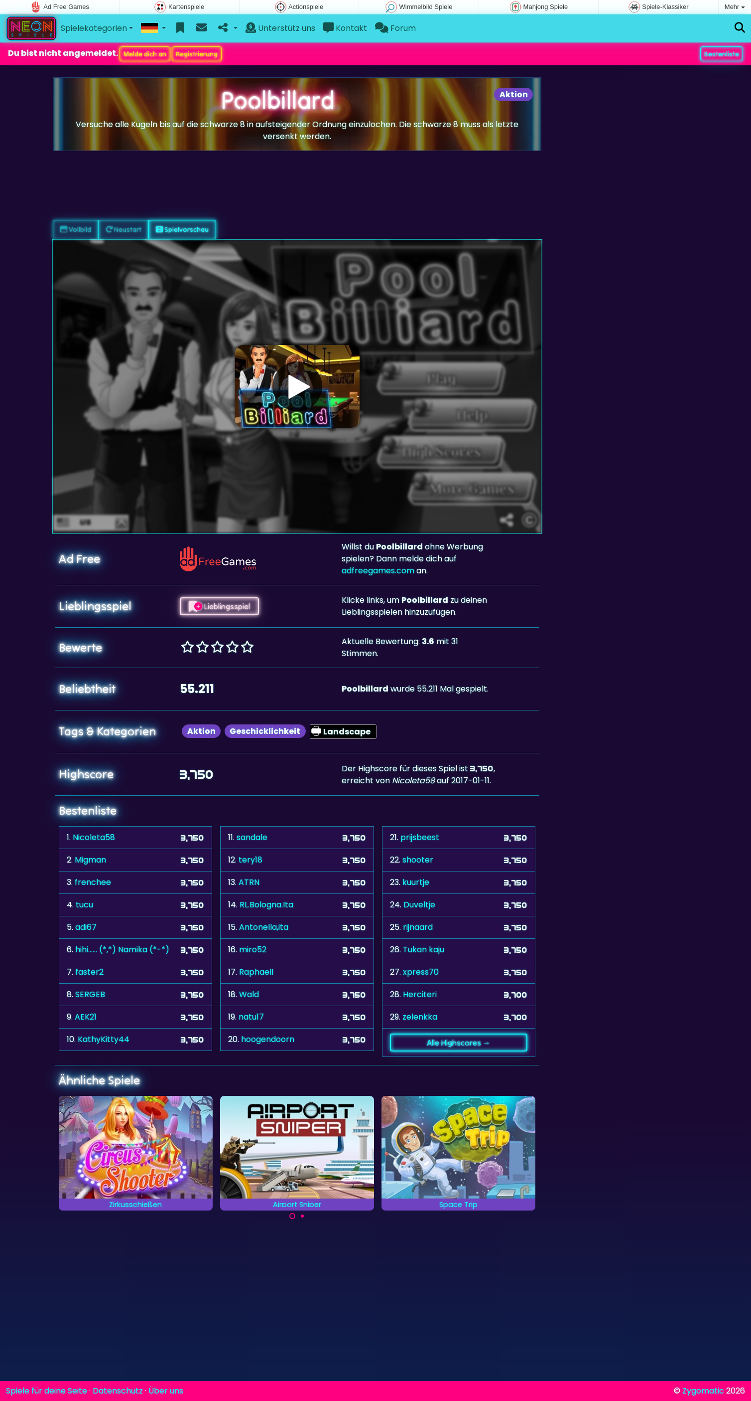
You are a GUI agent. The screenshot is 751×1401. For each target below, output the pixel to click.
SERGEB (90, 994)
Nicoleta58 (94, 837)
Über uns (165, 1391)
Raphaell (256, 972)
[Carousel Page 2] (302, 1216)
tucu (84, 904)
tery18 (250, 860)
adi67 (86, 927)
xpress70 (421, 972)
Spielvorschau (182, 229)
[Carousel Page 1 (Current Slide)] (292, 1216)
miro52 (252, 949)
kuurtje (415, 882)
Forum (395, 28)
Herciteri (420, 994)
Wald (249, 994)
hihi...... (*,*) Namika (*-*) (122, 949)
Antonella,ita (263, 927)
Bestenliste (721, 53)
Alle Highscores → (459, 1043)
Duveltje (419, 904)
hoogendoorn (267, 1039)
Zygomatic (703, 1391)
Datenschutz (118, 1391)
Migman (90, 860)
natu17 (251, 1017)
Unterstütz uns (280, 28)
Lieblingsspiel (219, 606)
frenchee (93, 882)
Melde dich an (145, 53)
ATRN (249, 882)
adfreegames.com (378, 570)
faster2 (89, 972)
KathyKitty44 (103, 1039)
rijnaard (418, 927)
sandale (252, 837)
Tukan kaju (423, 949)
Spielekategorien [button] (94, 28)
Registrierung (197, 53)
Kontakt (345, 28)
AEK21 (86, 1017)
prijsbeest (419, 837)
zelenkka (419, 1017)
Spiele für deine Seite (46, 1391)
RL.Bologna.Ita (266, 904)
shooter (417, 860)
